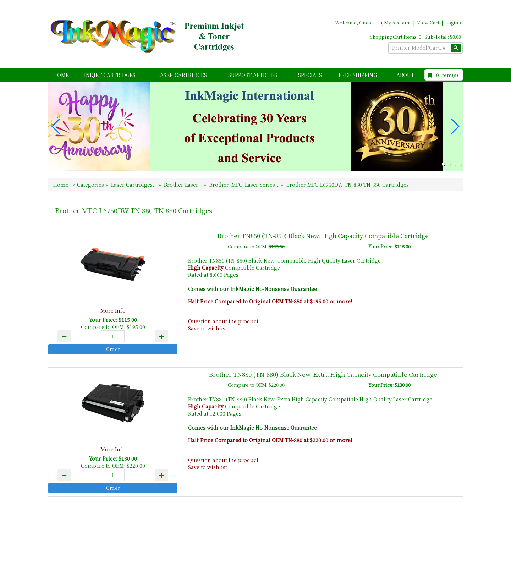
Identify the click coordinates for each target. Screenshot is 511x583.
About (405, 74)
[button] (443, 164)
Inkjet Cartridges (110, 74)
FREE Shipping (358, 74)
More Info (113, 310)
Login (451, 22)
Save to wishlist (207, 328)
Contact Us (422, 551)
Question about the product (223, 321)
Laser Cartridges (182, 74)
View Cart (428, 22)
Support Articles (252, 74)
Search (452, 551)
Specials (310, 74)
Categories (91, 184)
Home (61, 74)
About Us (389, 551)
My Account (397, 22)
